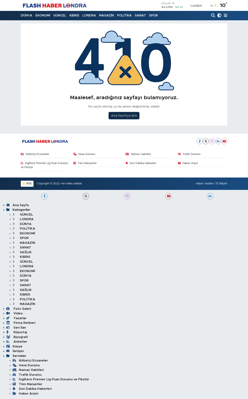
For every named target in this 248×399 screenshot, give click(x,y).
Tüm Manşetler (85, 163)
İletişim (15, 351)
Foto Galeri (18, 308)
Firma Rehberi (20, 322)
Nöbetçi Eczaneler (35, 154)
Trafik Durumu (189, 154)
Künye (14, 346)
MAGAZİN (106, 15)
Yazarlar (16, 318)
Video (14, 313)
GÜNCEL (59, 15)
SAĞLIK (22, 252)
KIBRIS (74, 15)
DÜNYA (26, 15)
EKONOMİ (42, 15)
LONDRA (89, 15)
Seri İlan (16, 327)
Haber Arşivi (188, 163)
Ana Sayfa (17, 205)
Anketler (16, 341)
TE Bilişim (221, 183)
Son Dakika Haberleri (141, 163)
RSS (27, 183)
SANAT (140, 15)
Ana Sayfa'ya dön (124, 115)
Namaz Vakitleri (138, 154)
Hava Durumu (84, 154)
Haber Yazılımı (205, 183)
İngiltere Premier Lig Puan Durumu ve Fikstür (44, 165)
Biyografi (17, 337)
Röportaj (16, 332)
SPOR (153, 15)
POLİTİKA (124, 15)
